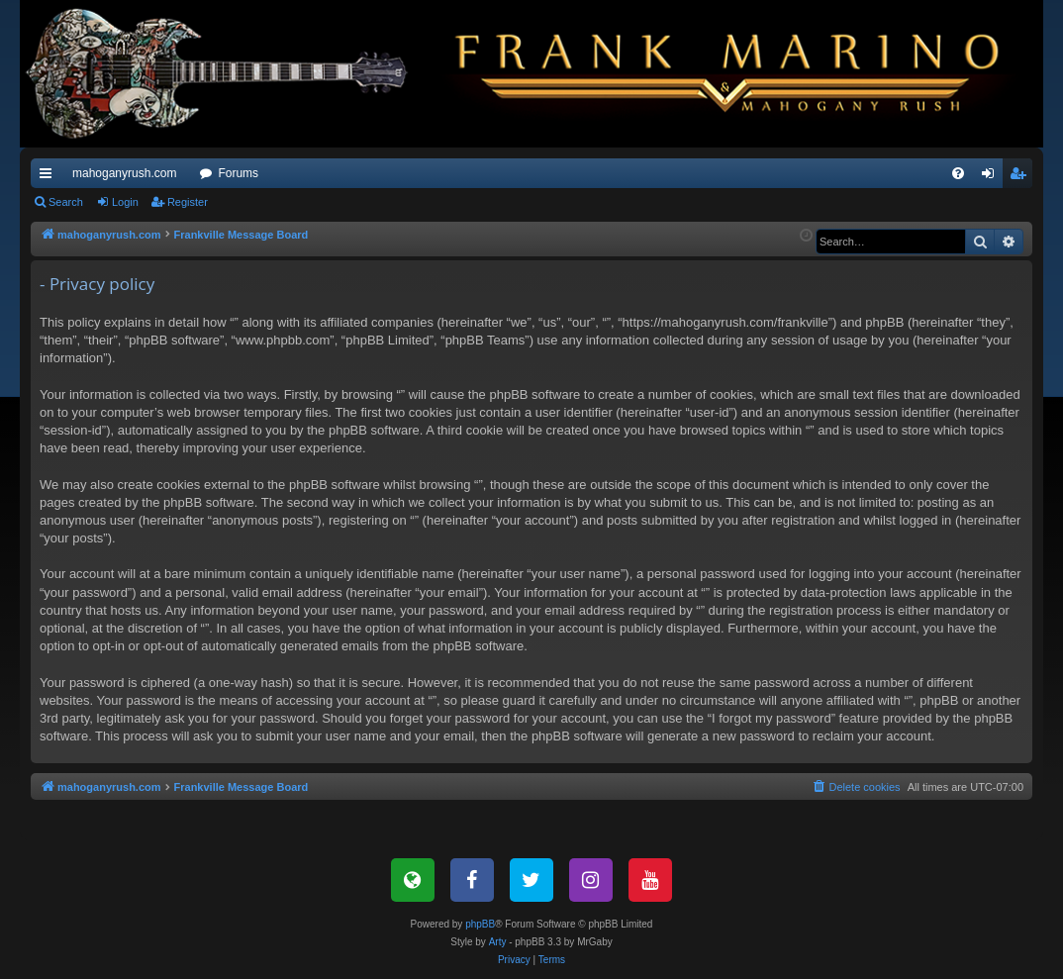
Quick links (49, 177)
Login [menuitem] (992, 177)
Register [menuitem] (1022, 177)
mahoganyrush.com (124, 173)
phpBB (480, 924)
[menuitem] (958, 173)
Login (125, 202)
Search (65, 202)
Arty (498, 941)
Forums (238, 173)
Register (187, 202)
